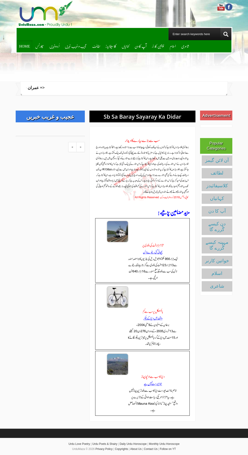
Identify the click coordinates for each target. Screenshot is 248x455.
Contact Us (150, 449)
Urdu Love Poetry (79, 444)
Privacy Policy (104, 449)
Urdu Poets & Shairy (104, 444)
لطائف (96, 46)
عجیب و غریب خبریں (76, 46)
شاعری (185, 46)
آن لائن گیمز (217, 160)
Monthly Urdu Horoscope (164, 444)
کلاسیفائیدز (111, 46)
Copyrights (121, 449)
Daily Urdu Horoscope (133, 444)
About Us (136, 449)
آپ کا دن (141, 46)
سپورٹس (39, 46)
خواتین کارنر (158, 46)
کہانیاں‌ (125, 46)
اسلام (173, 46)
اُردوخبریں (54, 46)
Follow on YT (168, 449)
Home (24, 46)
